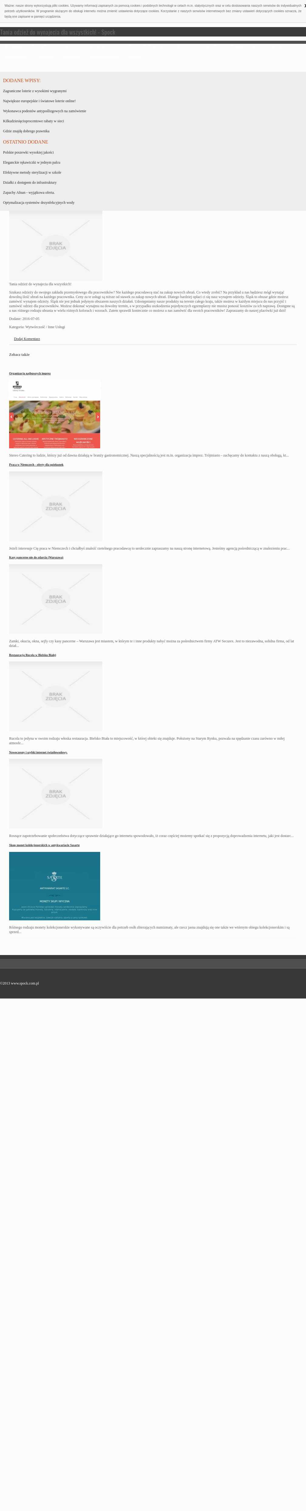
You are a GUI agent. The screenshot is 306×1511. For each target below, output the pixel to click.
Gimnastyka (274, 46)
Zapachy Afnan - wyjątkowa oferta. (29, 192)
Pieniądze (40, 46)
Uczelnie (127, 46)
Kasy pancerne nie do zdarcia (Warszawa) (36, 557)
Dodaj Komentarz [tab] (27, 339)
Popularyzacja (243, 46)
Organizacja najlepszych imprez (30, 373)
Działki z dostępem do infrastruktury (30, 182)
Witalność (71, 57)
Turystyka (45, 57)
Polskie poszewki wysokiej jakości (28, 152)
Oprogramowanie (104, 57)
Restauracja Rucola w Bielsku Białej (32, 655)
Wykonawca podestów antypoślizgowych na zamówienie (44, 111)
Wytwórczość (16, 57)
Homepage (14, 46)
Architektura (68, 46)
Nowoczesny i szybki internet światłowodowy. (38, 752)
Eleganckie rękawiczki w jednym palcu (31, 162)
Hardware (185, 46)
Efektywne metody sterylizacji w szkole (32, 172)
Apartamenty (99, 46)
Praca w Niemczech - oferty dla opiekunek (36, 464)
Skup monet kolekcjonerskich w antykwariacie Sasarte (44, 845)
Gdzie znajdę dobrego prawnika (26, 131)
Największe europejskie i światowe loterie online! (39, 101)
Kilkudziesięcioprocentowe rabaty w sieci (33, 121)
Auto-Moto (212, 46)
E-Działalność (156, 46)
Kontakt (135, 57)
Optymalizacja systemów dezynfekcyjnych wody (39, 202)
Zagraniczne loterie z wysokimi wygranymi (34, 91)
